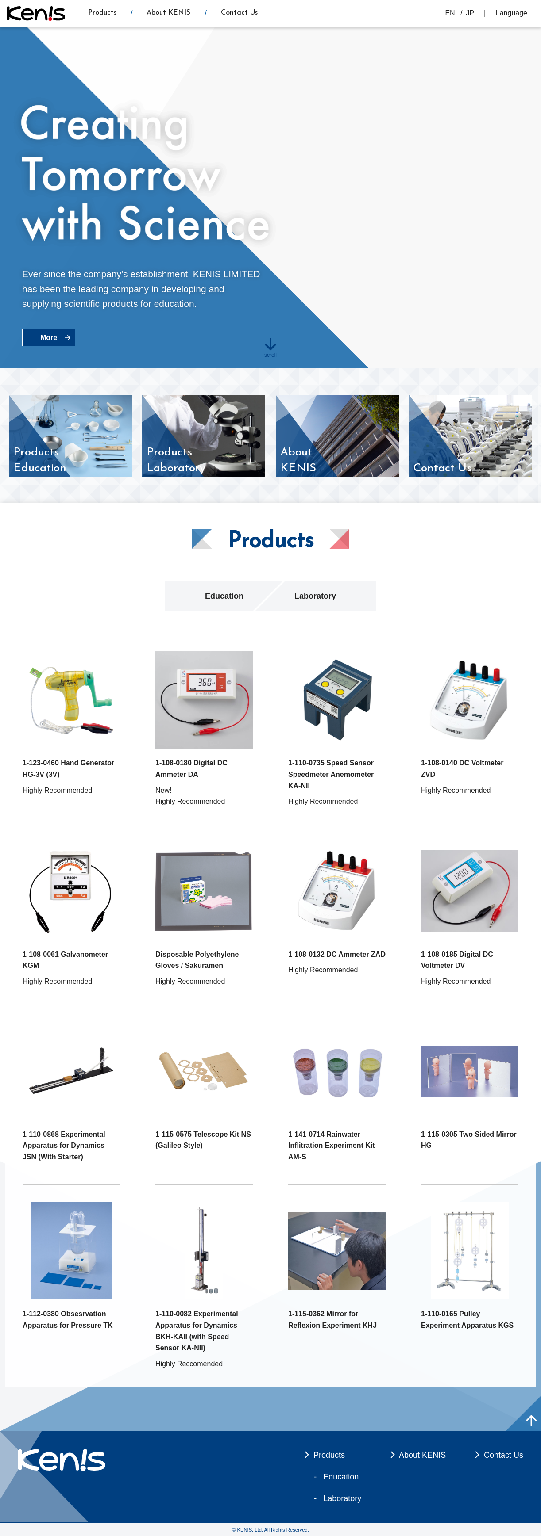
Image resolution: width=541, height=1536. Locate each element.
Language (511, 13)
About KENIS (168, 12)
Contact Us (239, 12)
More (48, 337)
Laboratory (315, 596)
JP (470, 13)
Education (224, 596)
